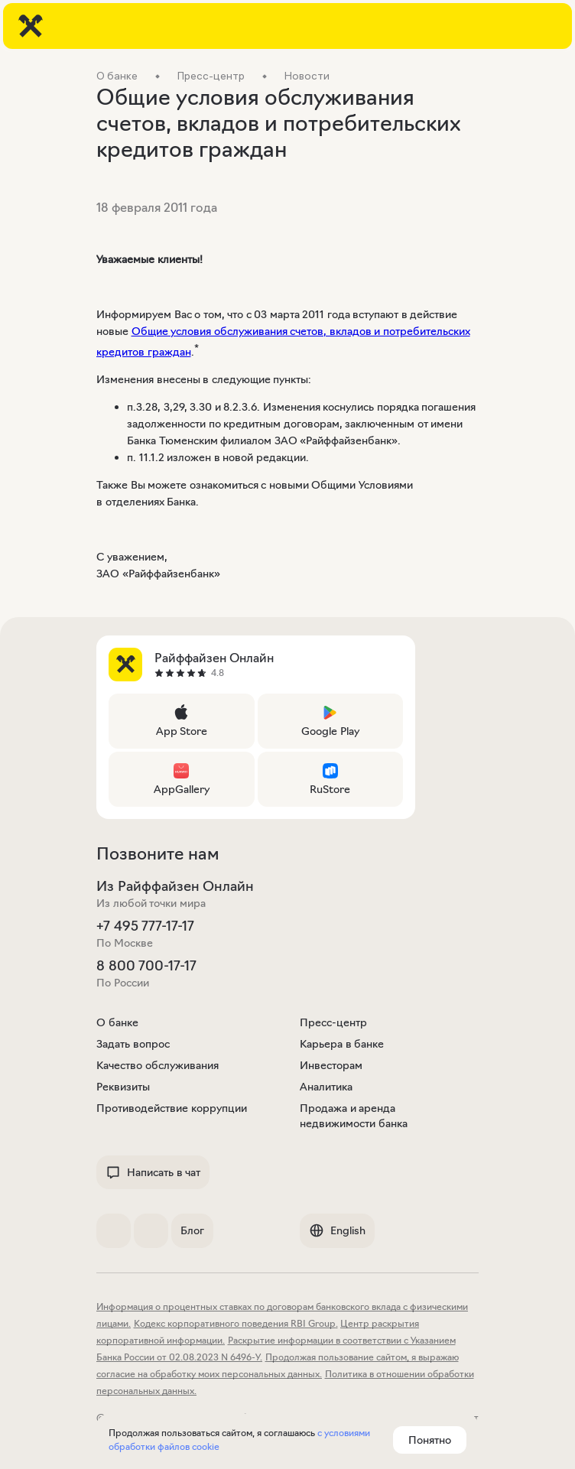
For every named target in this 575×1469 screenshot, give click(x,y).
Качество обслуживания (157, 1065)
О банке (117, 1022)
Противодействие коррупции (171, 1108)
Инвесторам (331, 1065)
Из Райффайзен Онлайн (175, 886)
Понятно (429, 1440)
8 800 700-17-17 (146, 965)
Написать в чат (153, 1172)
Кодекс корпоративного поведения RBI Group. (236, 1323)
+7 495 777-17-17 (145, 926)
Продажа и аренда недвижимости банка (354, 1115)
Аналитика (326, 1087)
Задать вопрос (133, 1044)
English (337, 1230)
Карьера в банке (342, 1044)
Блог (192, 1230)
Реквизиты (123, 1087)
